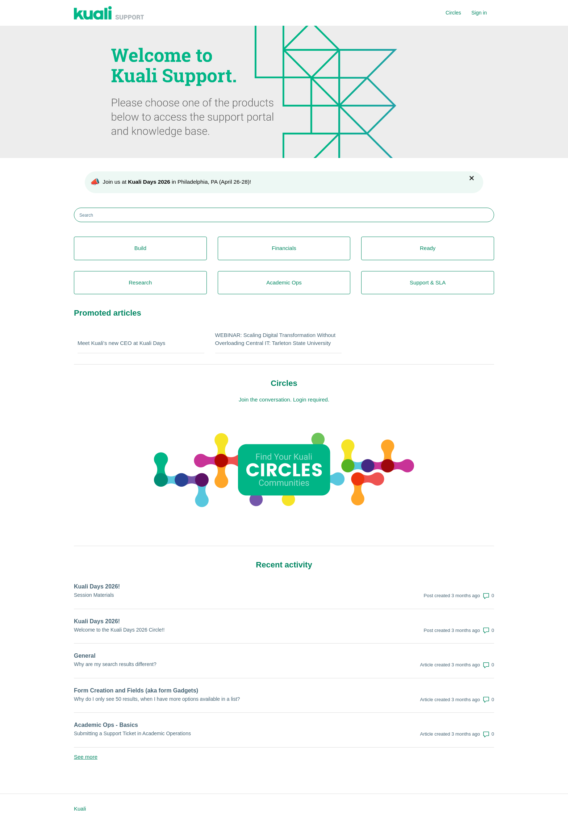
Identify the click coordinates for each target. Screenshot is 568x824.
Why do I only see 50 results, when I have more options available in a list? (157, 699)
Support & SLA (428, 282)
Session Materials (94, 595)
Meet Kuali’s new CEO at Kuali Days (121, 343)
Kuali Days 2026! (97, 586)
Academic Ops (284, 282)
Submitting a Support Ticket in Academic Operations (132, 733)
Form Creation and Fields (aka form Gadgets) (136, 690)
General (85, 656)
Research (140, 282)
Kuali (80, 809)
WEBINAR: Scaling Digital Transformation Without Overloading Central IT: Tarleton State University (275, 339)
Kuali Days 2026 (149, 182)
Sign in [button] (479, 13)
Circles (453, 13)
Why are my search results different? (115, 664)
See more (85, 757)
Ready (427, 248)
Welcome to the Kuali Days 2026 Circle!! (119, 630)
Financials (284, 248)
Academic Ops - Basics (106, 725)
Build (140, 248)
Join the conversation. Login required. (284, 399)
